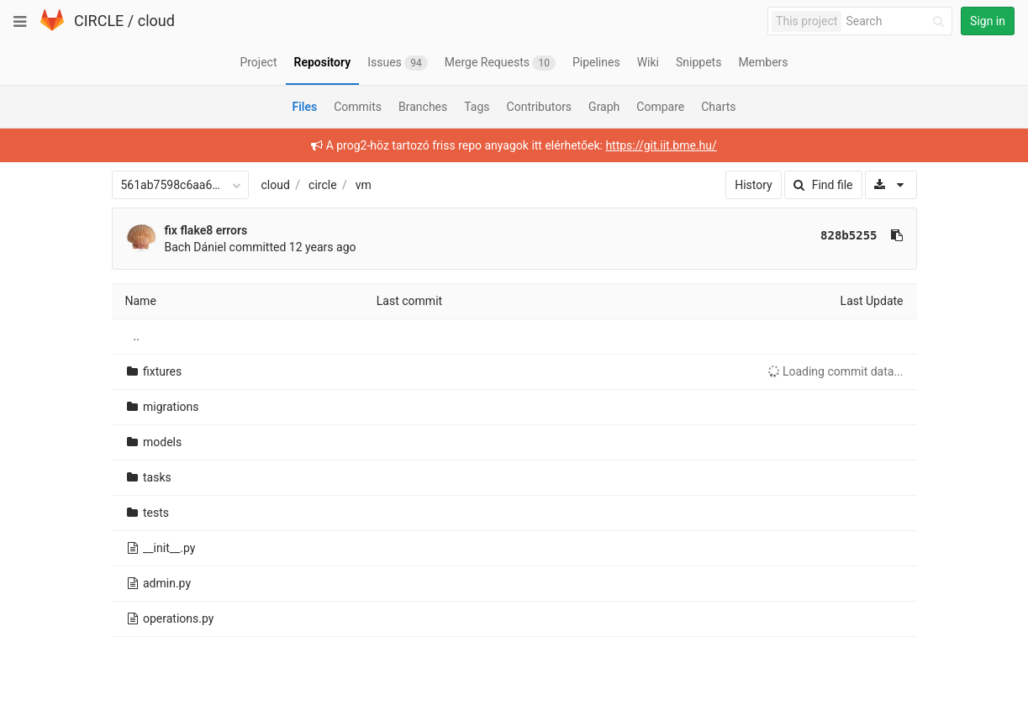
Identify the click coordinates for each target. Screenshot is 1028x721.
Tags (476, 106)
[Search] (898, 21)
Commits (358, 106)
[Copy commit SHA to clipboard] (897, 235)
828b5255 (848, 235)
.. (137, 336)
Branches (422, 106)
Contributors (539, 106)
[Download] (890, 185)
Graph (603, 106)
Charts (718, 106)
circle (322, 185)
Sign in (987, 21)
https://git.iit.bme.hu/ (660, 145)
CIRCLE (99, 20)
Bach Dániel (196, 247)
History (753, 185)
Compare (660, 106)
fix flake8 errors (206, 230)
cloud (156, 20)
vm (364, 185)
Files (304, 106)
